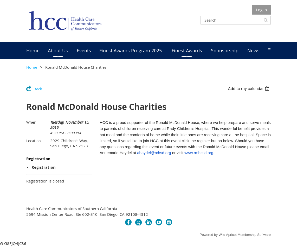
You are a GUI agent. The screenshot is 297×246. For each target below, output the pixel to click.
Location (33, 140)
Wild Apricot (228, 235)
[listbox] (249, 88)
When (31, 122)
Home (31, 67)
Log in (261, 9)
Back (38, 88)
